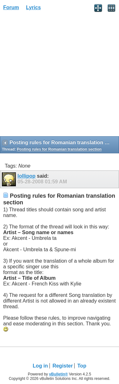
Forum (11, 7)
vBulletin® (58, 374)
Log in (40, 365)
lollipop (26, 176)
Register (62, 365)
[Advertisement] (59, 75)
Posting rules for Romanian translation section (59, 149)
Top (81, 365)
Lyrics (33, 7)
